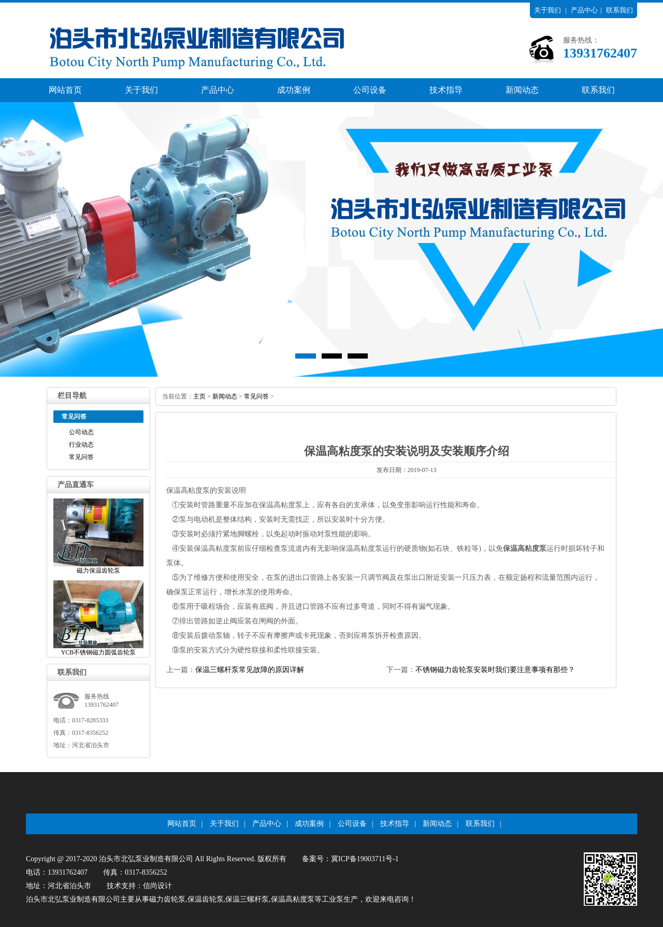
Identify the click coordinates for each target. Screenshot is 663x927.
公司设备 (369, 89)
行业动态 (81, 444)
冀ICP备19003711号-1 (365, 859)
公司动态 (81, 432)
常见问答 (81, 457)
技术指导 (446, 89)
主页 (199, 396)
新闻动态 (522, 89)
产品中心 (584, 10)
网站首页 (65, 89)
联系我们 (619, 10)
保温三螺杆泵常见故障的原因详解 (249, 670)
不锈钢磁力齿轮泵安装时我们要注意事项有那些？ (495, 670)
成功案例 (293, 89)
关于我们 (547, 10)
